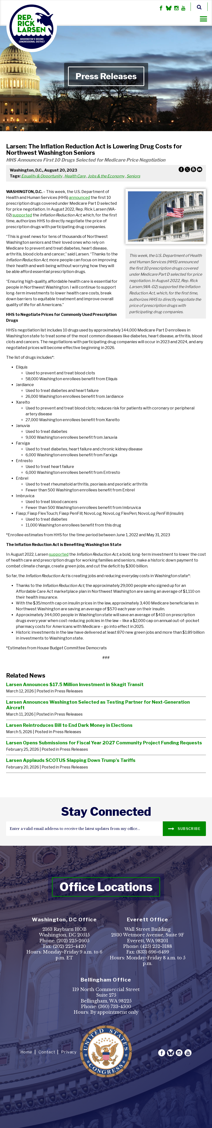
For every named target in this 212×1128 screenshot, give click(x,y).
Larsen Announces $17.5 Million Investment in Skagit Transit (75, 684)
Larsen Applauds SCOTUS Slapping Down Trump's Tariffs (70, 760)
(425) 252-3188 (156, 946)
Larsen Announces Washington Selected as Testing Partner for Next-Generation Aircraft (98, 704)
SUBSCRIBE (184, 828)
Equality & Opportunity (41, 176)
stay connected (106, 812)
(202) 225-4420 (69, 946)
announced (79, 197)
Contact (47, 1052)
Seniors (133, 176)
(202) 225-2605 (73, 940)
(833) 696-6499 (152, 952)
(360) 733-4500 (114, 1006)
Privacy (69, 1052)
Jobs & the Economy (106, 176)
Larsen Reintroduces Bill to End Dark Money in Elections (69, 725)
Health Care (75, 176)
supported (22, 215)
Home (26, 1052)
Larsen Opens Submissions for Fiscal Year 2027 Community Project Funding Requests (104, 742)
